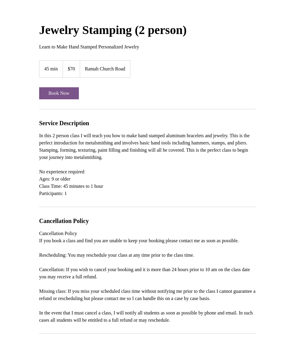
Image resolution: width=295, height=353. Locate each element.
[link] (59, 93)
